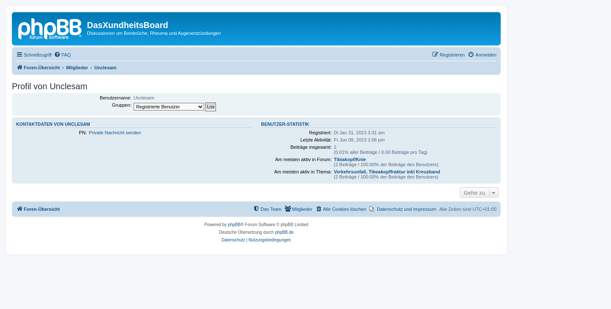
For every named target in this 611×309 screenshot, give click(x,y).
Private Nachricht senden (115, 132)
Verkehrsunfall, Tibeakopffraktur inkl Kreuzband (387, 171)
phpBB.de (284, 232)
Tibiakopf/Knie (350, 159)
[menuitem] (62, 55)
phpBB (234, 224)
